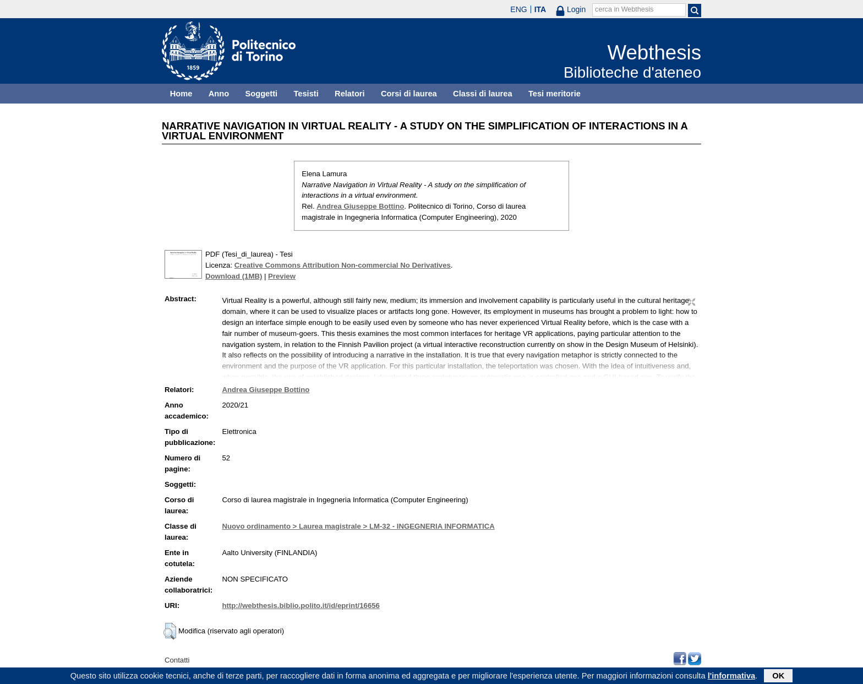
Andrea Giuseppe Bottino (360, 206)
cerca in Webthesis (624, 9)
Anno (219, 93)
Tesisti (305, 93)
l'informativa (732, 676)
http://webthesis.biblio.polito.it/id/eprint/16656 (300, 605)
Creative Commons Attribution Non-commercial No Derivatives (342, 265)
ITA (540, 9)
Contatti (177, 660)
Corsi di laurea (409, 93)
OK (778, 676)
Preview (282, 276)
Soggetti (261, 93)
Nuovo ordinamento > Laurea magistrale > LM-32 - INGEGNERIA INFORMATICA (358, 526)
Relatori (350, 93)
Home (181, 93)
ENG (518, 9)
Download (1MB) (233, 276)
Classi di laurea (482, 93)
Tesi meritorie (554, 93)
